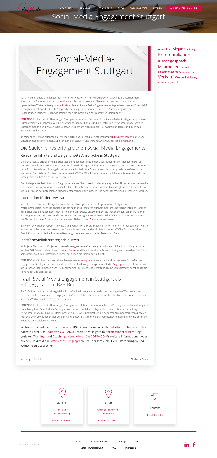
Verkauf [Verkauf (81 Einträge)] (166, 77)
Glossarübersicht (99, 441)
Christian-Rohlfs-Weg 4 (108, 410)
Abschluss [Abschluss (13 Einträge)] (164, 49)
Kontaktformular (155, 415)
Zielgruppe (96, 219)
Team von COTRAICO (60, 332)
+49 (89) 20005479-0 (62, 420)
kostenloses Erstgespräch (67, 341)
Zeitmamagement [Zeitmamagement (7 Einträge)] (168, 82)
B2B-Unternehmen (122, 137)
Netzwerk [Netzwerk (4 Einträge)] (184, 67)
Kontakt (138, 441)
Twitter (73, 250)
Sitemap (121, 441)
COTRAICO (26, 119)
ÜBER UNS (158, 8)
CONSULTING (105, 8)
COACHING (67, 8)
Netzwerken (103, 101)
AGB (114, 448)
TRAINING (86, 8)
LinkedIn (90, 183)
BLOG (121, 8)
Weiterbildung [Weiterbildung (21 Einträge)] (186, 77)
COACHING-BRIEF (138, 8)
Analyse (85, 260)
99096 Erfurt (108, 414)
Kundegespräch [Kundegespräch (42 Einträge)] (172, 60)
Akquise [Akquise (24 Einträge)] (179, 49)
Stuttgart (67, 105)
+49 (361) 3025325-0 (108, 420)
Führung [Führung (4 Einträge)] (191, 49)
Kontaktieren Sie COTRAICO (86, 336)
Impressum (130, 448)
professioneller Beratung (124, 332)
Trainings (40, 336)
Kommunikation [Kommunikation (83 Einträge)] (174, 55)
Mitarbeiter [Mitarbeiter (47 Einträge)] (168, 66)
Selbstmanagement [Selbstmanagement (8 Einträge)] (169, 71)
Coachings (59, 336)
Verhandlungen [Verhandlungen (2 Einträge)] (188, 72)
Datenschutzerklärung (92, 448)
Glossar (78, 441)
